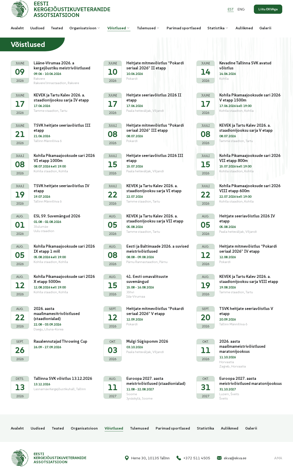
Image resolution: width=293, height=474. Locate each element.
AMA (278, 458)
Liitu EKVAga (268, 9)
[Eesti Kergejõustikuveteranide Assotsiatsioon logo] (68, 9)
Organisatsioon (82, 28)
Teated (57, 28)
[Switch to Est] (231, 9)
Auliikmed (244, 28)
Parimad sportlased (184, 28)
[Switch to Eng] (241, 9)
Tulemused (146, 28)
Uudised (37, 28)
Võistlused (116, 28)
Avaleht (17, 28)
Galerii (265, 28)
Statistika (216, 28)
